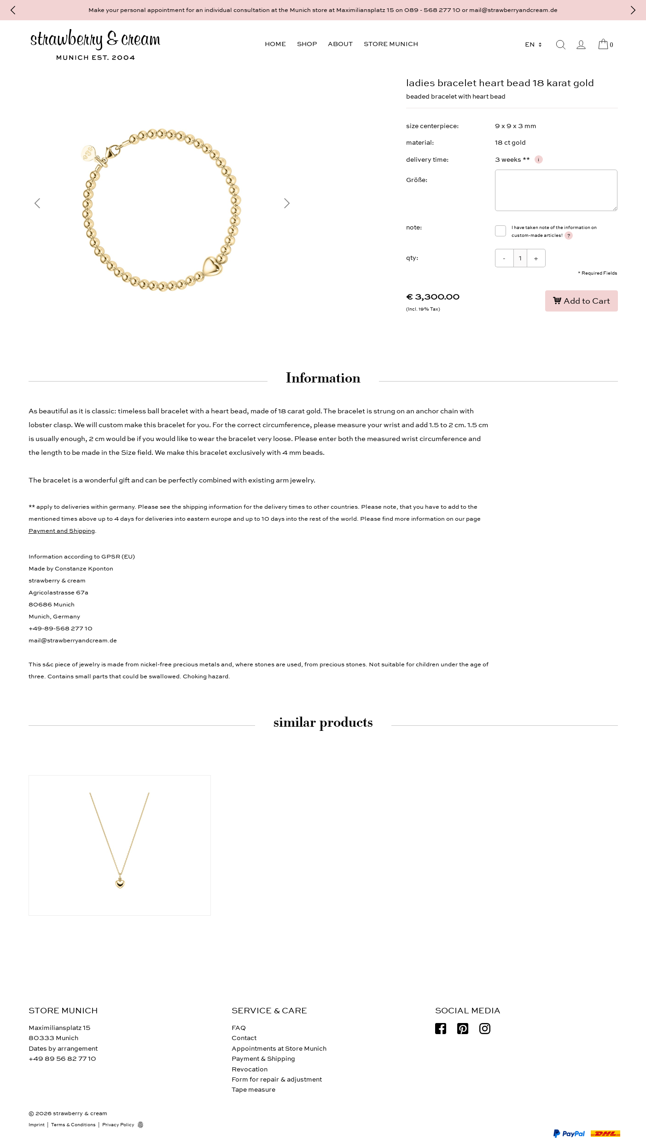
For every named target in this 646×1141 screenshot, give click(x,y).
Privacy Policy (118, 1125)
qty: (412, 258)
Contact (244, 1038)
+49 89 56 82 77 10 (62, 1059)
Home (275, 44)
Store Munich (391, 44)
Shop (307, 44)
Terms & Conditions (73, 1125)
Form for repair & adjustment (277, 1079)
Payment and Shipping (62, 531)
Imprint (37, 1125)
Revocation (250, 1069)
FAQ (239, 1028)
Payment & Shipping (263, 1059)
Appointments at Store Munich (279, 1049)
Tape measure (253, 1090)
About (340, 44)
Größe (415, 180)
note (413, 227)
